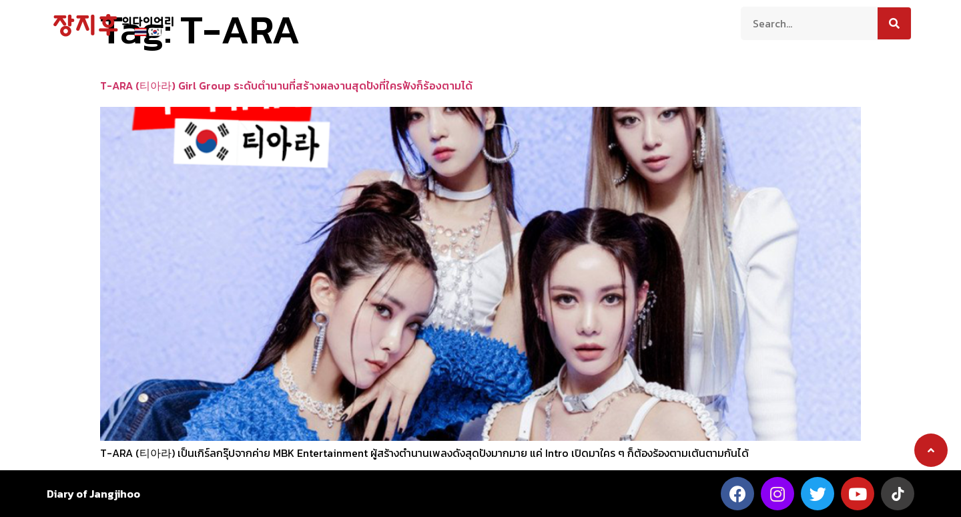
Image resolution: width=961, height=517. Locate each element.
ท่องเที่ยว (395, 22)
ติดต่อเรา (635, 22)
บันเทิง (581, 22)
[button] (931, 450)
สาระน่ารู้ (528, 22)
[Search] (894, 23)
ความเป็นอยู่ (462, 22)
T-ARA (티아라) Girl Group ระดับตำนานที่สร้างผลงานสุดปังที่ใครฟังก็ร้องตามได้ (286, 85)
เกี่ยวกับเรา (330, 22)
